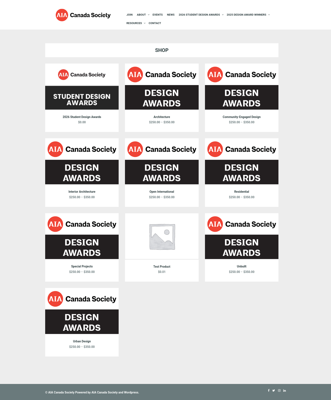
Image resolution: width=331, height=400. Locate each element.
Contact (155, 23)
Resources (134, 23)
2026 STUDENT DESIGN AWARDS (199, 14)
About (141, 14)
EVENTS (158, 14)
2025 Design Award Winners (246, 14)
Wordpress (131, 392)
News (171, 14)
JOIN (129, 14)
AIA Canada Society (61, 392)
